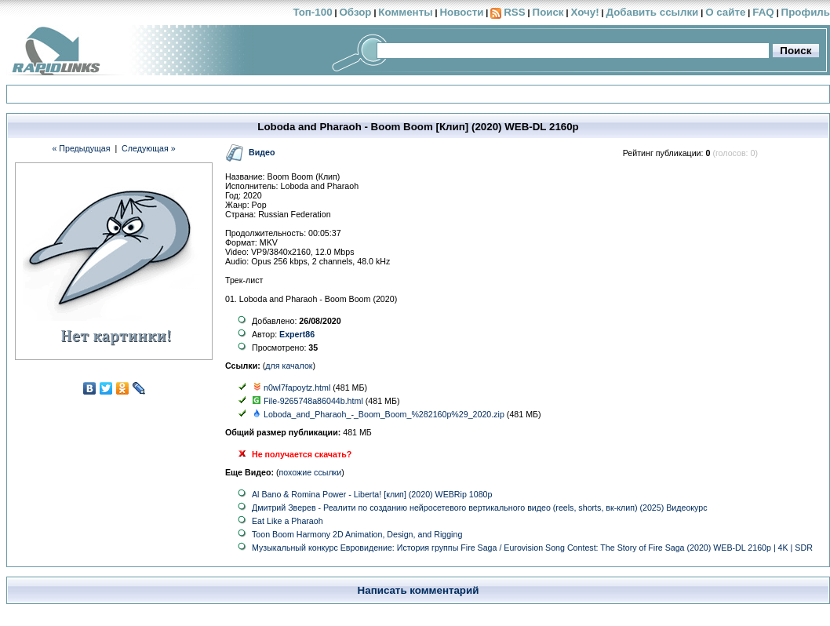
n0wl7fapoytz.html (297, 387)
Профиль (805, 12)
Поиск (548, 12)
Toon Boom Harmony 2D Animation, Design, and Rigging (357, 534)
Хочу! (584, 12)
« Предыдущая (81, 148)
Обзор (355, 12)
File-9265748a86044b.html (313, 401)
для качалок (288, 365)
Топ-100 (312, 12)
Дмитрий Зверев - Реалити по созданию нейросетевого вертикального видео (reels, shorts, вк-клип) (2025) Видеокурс (480, 507)
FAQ (763, 12)
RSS (514, 12)
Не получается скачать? (301, 454)
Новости (461, 12)
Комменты (405, 12)
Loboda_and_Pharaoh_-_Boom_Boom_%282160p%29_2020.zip (384, 414)
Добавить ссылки (652, 12)
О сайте (725, 12)
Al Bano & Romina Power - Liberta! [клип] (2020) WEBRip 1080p (372, 494)
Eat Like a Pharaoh (287, 521)
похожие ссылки (310, 472)
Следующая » (149, 148)
